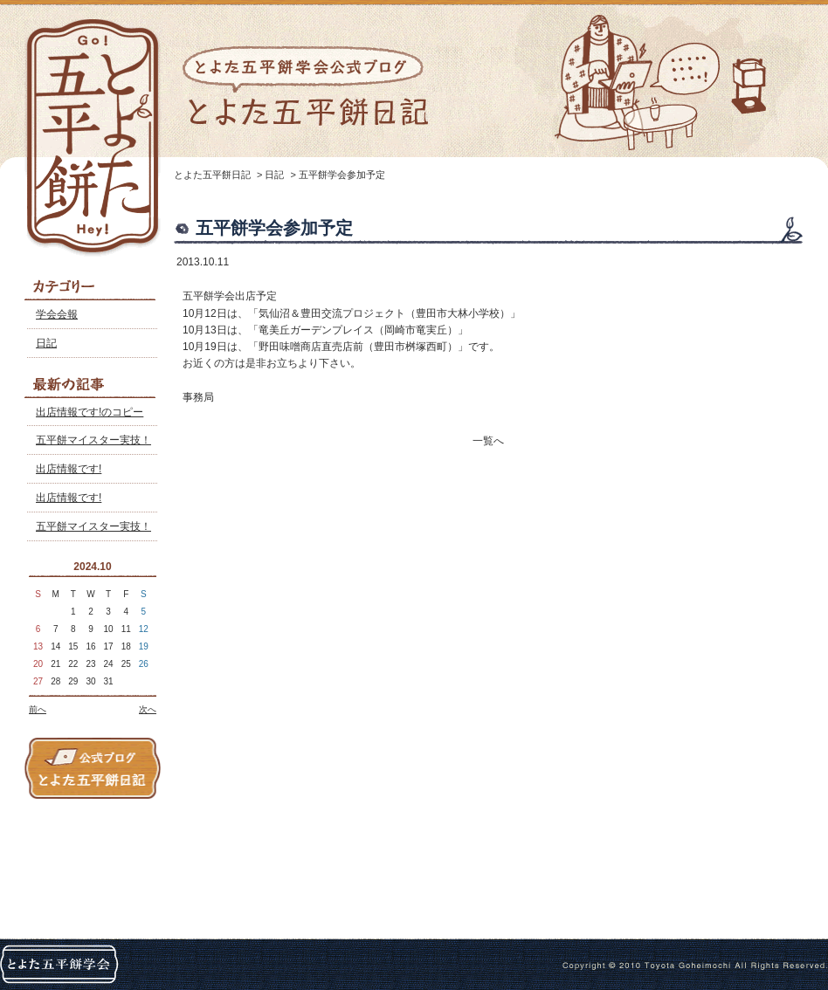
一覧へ (488, 441)
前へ (37, 709)
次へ (147, 709)
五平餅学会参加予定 (342, 174)
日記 (46, 343)
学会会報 (57, 314)
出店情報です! (68, 469)
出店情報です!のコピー (89, 412)
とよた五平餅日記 (212, 174)
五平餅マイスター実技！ (93, 440)
